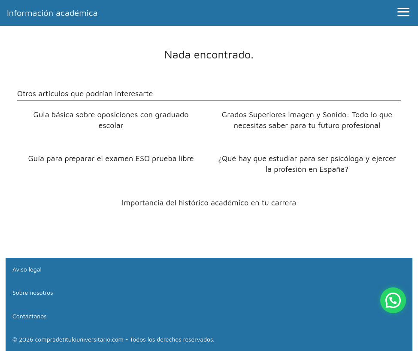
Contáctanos (29, 316)
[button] (393, 300)
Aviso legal (27, 269)
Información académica (52, 13)
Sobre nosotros (32, 292)
